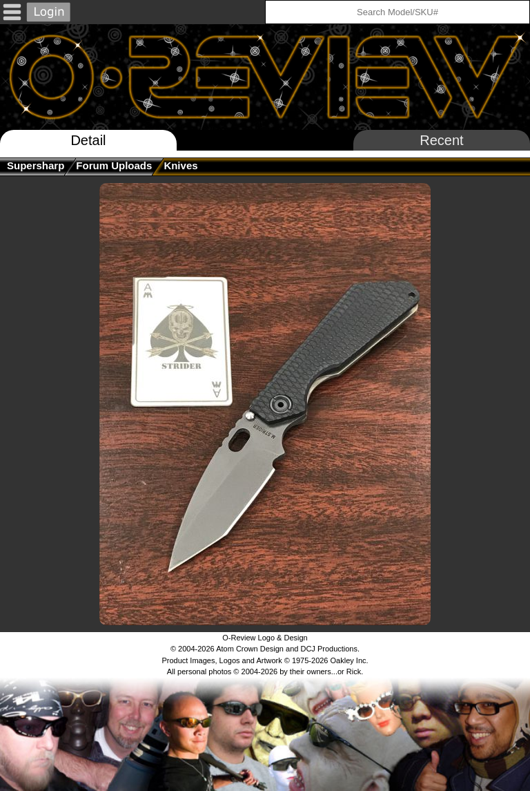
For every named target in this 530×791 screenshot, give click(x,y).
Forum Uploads (114, 165)
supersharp (35, 165)
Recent (441, 140)
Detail (88, 140)
